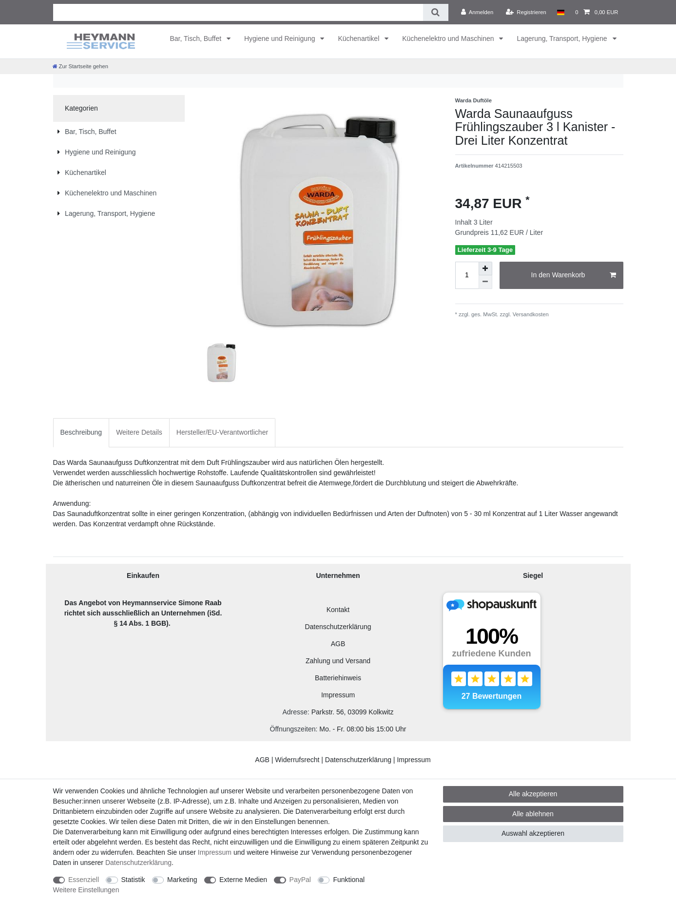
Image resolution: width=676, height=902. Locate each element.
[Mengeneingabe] (467, 275)
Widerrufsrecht (297, 760)
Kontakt (338, 610)
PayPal (300, 879)
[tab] (81, 432)
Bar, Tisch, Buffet (196, 38)
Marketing (182, 879)
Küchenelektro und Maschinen (449, 38)
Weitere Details (139, 432)
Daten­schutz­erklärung (138, 862)
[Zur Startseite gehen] (80, 66)
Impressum (338, 695)
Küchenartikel (359, 38)
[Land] (561, 12)
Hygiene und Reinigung (280, 38)
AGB (338, 644)
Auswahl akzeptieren (533, 833)
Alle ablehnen (533, 814)
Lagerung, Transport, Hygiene (563, 38)
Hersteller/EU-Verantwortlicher (222, 432)
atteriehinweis (340, 678)
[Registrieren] (526, 12)
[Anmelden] (477, 12)
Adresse (294, 712)
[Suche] (435, 12)
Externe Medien (243, 879)
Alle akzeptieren (533, 794)
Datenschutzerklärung (338, 627)
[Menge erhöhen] (485, 268)
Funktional (349, 879)
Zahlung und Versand (338, 661)
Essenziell (83, 879)
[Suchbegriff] (238, 12)
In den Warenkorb (573, 275)
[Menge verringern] (485, 282)
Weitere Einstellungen (86, 890)
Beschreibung (81, 432)
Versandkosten (530, 314)
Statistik (133, 879)
